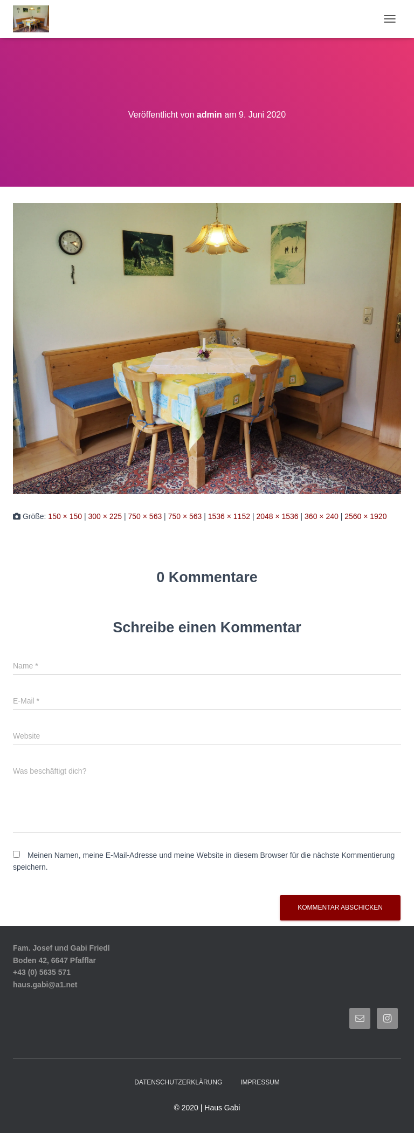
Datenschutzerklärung (178, 1082)
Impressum (260, 1082)
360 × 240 (322, 516)
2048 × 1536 (277, 516)
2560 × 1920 (365, 516)
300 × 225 (105, 516)
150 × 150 (65, 516)
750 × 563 (145, 516)
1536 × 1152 (229, 516)
